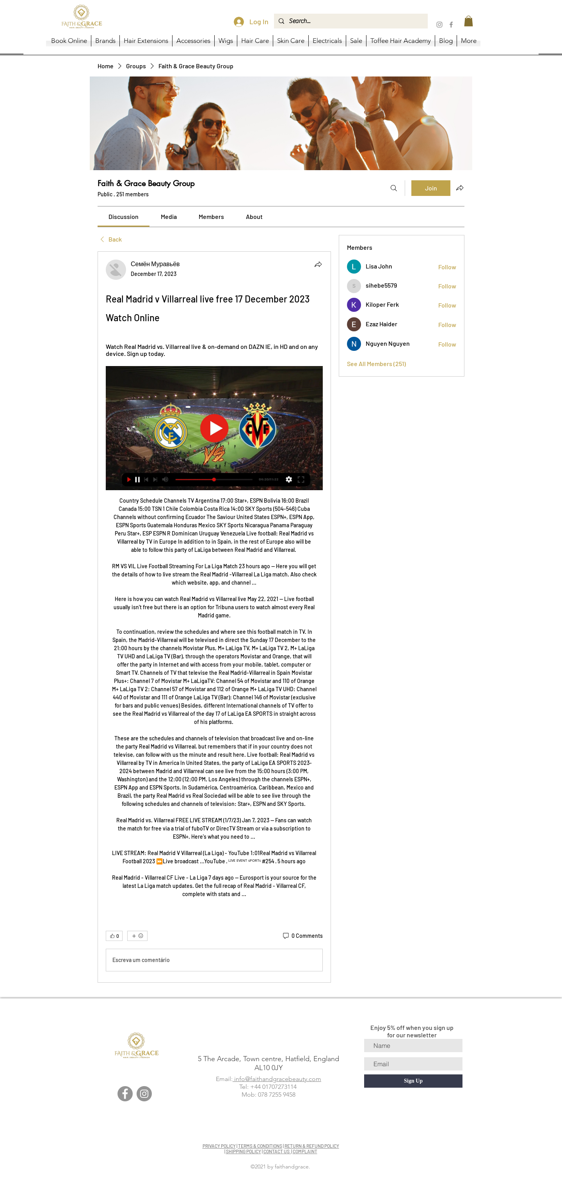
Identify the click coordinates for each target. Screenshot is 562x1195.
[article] (214, 617)
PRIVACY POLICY (219, 1146)
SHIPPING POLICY (243, 1151)
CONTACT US (277, 1151)
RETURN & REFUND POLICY (312, 1146)
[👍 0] (114, 936)
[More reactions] (137, 936)
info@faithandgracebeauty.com (277, 1079)
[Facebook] (451, 24)
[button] (468, 21)
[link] (123, 216)
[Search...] (350, 21)
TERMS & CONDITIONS (260, 1146)
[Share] (318, 264)
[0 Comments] (302, 936)
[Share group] (459, 187)
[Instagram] (439, 24)
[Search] (393, 188)
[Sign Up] (413, 1081)
